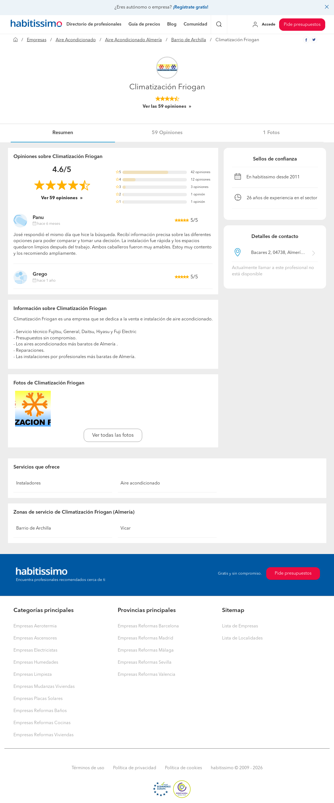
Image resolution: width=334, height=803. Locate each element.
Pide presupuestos (302, 25)
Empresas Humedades (35, 662)
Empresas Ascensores (35, 638)
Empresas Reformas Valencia (146, 674)
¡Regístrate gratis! (190, 7)
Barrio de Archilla (188, 40)
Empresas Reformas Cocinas (42, 723)
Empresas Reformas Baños (40, 711)
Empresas (36, 40)
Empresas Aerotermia (35, 626)
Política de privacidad (134, 768)
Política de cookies (183, 768)
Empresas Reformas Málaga (146, 650)
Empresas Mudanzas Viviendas (44, 687)
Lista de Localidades (242, 638)
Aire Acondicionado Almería (133, 40)
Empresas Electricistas (35, 650)
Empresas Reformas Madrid (145, 638)
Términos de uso (88, 768)
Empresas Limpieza (32, 674)
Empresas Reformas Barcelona (148, 626)
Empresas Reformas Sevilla (145, 662)
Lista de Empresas (240, 626)
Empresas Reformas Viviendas (43, 735)
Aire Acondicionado (76, 40)
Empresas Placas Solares (38, 699)
